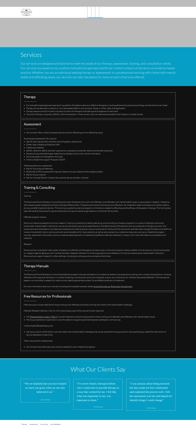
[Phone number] (160, 3)
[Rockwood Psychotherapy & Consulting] (26, 12)
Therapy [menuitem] (24, 424)
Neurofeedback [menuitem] (55, 424)
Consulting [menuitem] (44, 424)
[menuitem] (89, 12)
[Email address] (164, 3)
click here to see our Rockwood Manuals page (113, 286)
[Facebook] (172, 3)
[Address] (168, 3)
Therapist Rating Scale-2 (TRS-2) (43, 316)
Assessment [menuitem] (33, 424)
